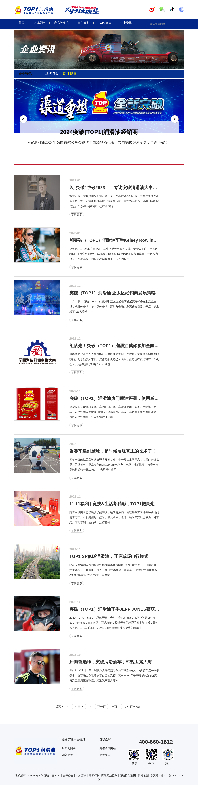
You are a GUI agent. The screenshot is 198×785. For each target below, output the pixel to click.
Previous (23, 119)
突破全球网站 (107, 748)
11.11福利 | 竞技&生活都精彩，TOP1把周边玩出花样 (120, 503)
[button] (182, 24)
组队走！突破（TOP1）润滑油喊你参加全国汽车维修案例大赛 (129, 345)
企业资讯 (126, 22)
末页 (114, 706)
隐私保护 (94, 775)
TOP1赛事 (105, 22)
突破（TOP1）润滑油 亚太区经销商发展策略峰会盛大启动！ (127, 292)
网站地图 (143, 775)
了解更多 (76, 214)
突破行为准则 (128, 775)
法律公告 (68, 775)
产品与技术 (61, 22)
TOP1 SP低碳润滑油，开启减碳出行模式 (108, 556)
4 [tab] (106, 145)
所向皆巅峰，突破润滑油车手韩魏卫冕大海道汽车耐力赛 (123, 661)
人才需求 (81, 775)
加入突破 (67, 754)
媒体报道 (69, 73)
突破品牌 (39, 22)
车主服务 (83, 22)
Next (175, 119)
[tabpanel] (99, 114)
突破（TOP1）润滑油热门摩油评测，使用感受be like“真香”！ (129, 398)
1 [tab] (92, 145)
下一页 (101, 706)
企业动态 (51, 73)
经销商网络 (69, 748)
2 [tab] (96, 145)
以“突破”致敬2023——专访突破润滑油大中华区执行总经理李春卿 (132, 187)
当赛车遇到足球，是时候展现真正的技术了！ (112, 451)
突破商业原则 (109, 775)
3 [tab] (101, 145)
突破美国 (104, 754)
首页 (21, 22)
